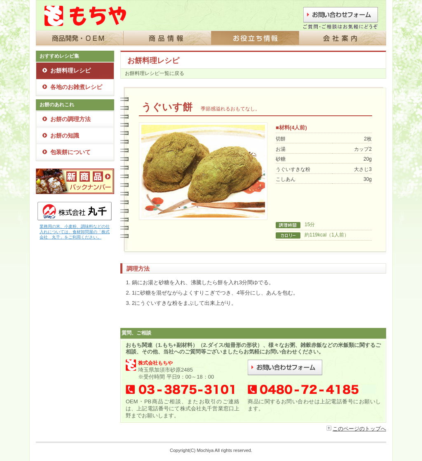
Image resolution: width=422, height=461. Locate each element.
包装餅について (70, 152)
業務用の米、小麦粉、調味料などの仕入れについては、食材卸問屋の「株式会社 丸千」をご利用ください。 (75, 231)
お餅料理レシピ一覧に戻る (154, 73)
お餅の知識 (64, 135)
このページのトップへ (359, 429)
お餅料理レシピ (70, 70)
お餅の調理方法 (70, 119)
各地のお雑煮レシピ (76, 87)
